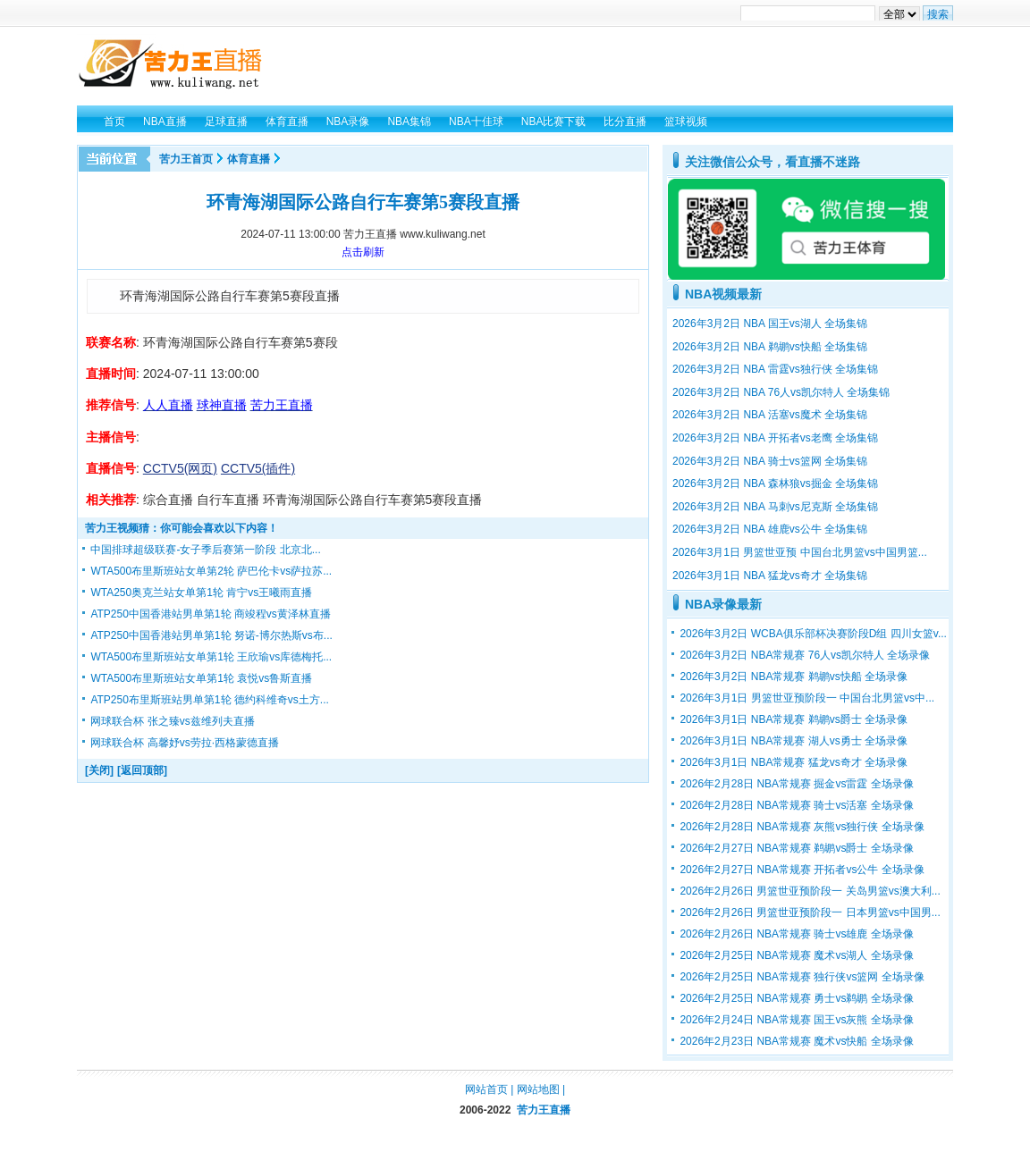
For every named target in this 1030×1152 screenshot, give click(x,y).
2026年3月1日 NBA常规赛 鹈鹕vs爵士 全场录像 (794, 719)
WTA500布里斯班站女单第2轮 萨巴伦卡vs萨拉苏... (211, 571)
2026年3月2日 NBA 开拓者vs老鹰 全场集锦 (775, 438)
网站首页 (486, 1089)
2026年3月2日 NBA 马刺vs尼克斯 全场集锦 (775, 506)
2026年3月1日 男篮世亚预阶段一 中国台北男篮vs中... (807, 698)
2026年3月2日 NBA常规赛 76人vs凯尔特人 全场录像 (805, 655)
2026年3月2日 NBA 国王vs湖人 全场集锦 (769, 323)
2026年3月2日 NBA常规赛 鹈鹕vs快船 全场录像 (794, 676)
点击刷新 (363, 252)
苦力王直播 (543, 1110)
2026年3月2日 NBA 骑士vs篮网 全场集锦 (769, 461)
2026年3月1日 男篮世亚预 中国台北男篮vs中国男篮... (799, 552)
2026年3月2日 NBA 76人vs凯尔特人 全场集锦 (781, 392)
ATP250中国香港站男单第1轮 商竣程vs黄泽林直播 (210, 614)
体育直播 (248, 159)
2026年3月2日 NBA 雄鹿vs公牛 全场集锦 (769, 529)
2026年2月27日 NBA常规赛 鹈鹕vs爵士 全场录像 (796, 848)
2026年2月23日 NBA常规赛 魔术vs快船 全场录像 (796, 1041)
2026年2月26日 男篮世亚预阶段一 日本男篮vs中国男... (810, 912)
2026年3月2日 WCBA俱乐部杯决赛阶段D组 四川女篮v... (813, 633)
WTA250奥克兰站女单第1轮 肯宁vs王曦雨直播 (201, 592)
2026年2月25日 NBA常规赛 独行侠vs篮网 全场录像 (802, 977)
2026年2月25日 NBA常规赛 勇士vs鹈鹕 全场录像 (796, 998)
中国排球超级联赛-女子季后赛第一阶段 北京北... (205, 549)
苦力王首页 (186, 159)
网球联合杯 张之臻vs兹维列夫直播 (172, 721)
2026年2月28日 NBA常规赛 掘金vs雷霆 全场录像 (796, 784)
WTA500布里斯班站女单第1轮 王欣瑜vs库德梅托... (211, 657)
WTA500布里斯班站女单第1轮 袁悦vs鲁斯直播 (201, 678)
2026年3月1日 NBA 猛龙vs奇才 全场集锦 (769, 575)
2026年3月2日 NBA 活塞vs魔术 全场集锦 (769, 414)
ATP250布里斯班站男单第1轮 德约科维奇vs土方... (209, 700)
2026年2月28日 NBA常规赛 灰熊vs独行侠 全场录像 (802, 826)
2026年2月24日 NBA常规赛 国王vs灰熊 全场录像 (796, 1019)
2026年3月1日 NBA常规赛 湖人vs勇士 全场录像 (794, 741)
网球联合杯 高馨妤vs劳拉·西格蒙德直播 (184, 742)
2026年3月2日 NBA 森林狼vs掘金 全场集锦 (775, 483)
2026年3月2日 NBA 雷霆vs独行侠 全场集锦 (775, 369)
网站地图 (538, 1089)
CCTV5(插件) (258, 468)
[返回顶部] (142, 770)
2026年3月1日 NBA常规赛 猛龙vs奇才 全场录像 (794, 762)
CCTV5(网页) (180, 468)
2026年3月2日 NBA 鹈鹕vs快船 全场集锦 (769, 347)
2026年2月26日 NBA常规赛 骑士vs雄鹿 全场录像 (796, 934)
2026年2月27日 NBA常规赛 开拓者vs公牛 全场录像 (802, 869)
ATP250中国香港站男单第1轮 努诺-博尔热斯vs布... (211, 635)
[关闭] (99, 770)
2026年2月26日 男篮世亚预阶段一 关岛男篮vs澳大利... (810, 891)
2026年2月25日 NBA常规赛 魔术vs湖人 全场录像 (796, 955)
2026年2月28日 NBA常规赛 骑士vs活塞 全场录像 (796, 805)
